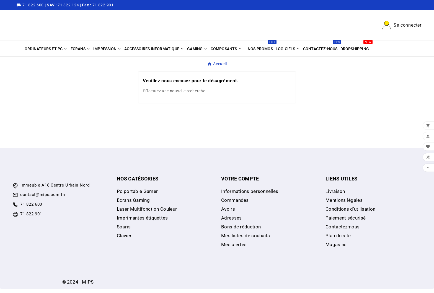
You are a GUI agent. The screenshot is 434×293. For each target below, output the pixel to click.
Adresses (231, 222)
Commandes (235, 204)
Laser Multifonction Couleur (147, 213)
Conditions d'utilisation (350, 213)
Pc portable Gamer (137, 195)
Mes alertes (234, 248)
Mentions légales (344, 204)
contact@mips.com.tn (42, 198)
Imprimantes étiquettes (142, 222)
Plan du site (338, 240)
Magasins (336, 248)
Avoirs (228, 213)
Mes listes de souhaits (245, 240)
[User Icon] (402, 27)
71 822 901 (31, 218)
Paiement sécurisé (346, 222)
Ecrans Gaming (133, 204)
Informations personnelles (249, 195)
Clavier (124, 240)
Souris (124, 231)
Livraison (335, 195)
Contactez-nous (343, 231)
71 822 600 (31, 208)
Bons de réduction (241, 231)
